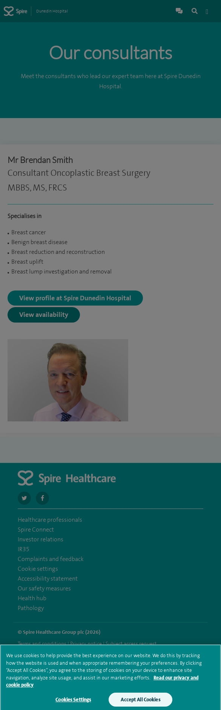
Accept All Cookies (140, 702)
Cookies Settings (73, 702)
